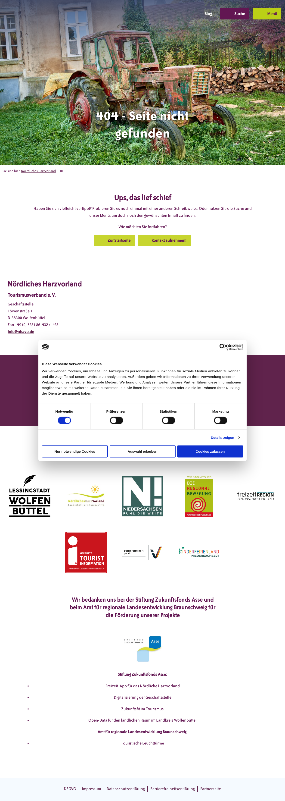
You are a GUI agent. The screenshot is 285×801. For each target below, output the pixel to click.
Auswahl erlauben (142, 451)
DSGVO (70, 789)
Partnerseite (210, 789)
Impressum (91, 789)
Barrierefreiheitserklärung (172, 789)
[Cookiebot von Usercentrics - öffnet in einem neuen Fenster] (223, 346)
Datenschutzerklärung (126, 789)
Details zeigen (222, 437)
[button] (161, 13)
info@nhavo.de (21, 332)
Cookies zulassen (210, 451)
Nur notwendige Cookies (75, 451)
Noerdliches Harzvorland (38, 171)
